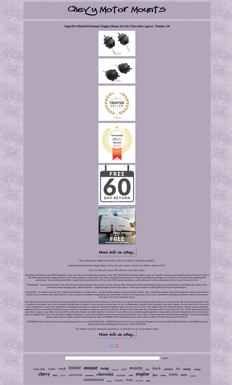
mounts (136, 367)
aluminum (89, 375)
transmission (94, 379)
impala (63, 375)
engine (142, 374)
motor (75, 367)
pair (147, 369)
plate (148, 381)
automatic (121, 375)
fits (178, 368)
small (124, 369)
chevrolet (105, 374)
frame (163, 375)
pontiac (109, 381)
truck (62, 368)
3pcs (155, 375)
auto (184, 375)
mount (91, 367)
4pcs (55, 375)
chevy (44, 374)
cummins (168, 369)
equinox (193, 376)
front (129, 380)
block (156, 368)
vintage (197, 369)
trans (173, 374)
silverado (115, 370)
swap (104, 368)
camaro (119, 380)
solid (131, 375)
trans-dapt (39, 368)
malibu (51, 369)
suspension (139, 381)
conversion (75, 375)
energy (187, 369)
